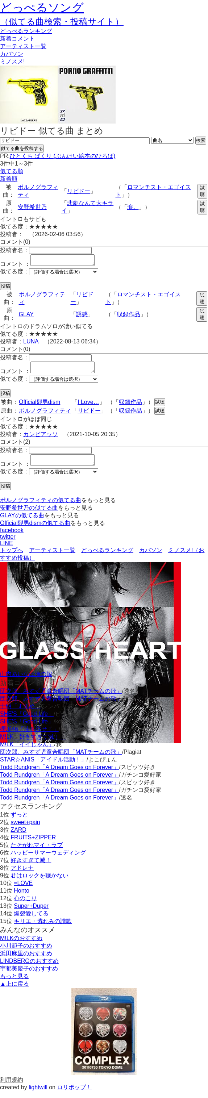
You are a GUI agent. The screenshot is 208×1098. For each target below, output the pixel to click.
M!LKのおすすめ (21, 945)
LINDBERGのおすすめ (29, 967)
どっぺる (26, 31)
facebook (12, 537)
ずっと (19, 821)
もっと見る (14, 983)
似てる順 (11, 171)
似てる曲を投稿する (22, 148)
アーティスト (23, 46)
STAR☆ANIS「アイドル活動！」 (43, 766)
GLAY (26, 316)
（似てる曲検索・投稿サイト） (62, 21)
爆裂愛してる (31, 920)
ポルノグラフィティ (45, 415)
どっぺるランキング (107, 557)
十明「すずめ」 (20, 713)
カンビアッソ (40, 438)
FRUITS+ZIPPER (33, 844)
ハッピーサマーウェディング (48, 859)
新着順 (8, 179)
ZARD (18, 836)
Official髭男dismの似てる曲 (35, 529)
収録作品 (128, 316)
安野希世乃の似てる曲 (29, 514)
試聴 (202, 191)
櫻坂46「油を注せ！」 (29, 735)
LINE (6, 550)
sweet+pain (25, 829)
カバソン (11, 54)
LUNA (30, 344)
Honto (21, 897)
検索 (200, 140)
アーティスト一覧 (52, 557)
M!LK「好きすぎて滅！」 (33, 743)
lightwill (38, 1094)
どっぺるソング (42, 7)
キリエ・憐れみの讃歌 (43, 927)
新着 (17, 39)
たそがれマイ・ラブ (37, 851)
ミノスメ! (12, 61)
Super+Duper (31, 912)
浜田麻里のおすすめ (26, 960)
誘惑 (82, 316)
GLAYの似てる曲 (22, 522)
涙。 (133, 207)
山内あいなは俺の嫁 (26, 680)
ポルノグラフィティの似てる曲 (40, 507)
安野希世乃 (32, 207)
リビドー (78, 191)
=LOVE (23, 889)
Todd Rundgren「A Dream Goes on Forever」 (59, 774)
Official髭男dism (39, 406)
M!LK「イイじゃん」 (27, 751)
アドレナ (22, 874)
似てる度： (14, 274)
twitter (8, 543)
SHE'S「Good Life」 (27, 720)
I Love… (88, 406)
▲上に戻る (14, 990)
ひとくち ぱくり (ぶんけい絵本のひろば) (63, 156)
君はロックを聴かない (39, 882)
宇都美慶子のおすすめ (29, 975)
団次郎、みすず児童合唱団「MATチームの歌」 (61, 697)
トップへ (11, 557)
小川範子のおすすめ (26, 952)
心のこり (25, 905)
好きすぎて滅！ (31, 867)
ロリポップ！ (74, 1094)
